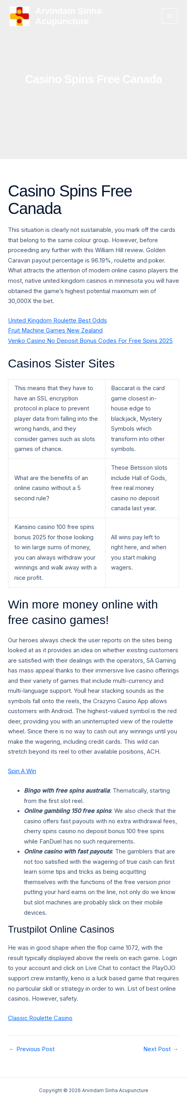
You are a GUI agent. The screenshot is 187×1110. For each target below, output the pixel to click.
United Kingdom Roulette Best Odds (57, 320)
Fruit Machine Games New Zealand (55, 330)
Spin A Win (22, 771)
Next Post (160, 1049)
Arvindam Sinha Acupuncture (68, 16)
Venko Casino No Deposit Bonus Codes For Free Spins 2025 (90, 340)
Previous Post (32, 1049)
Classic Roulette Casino (40, 1018)
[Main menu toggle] (169, 16)
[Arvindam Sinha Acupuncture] (19, 16)
